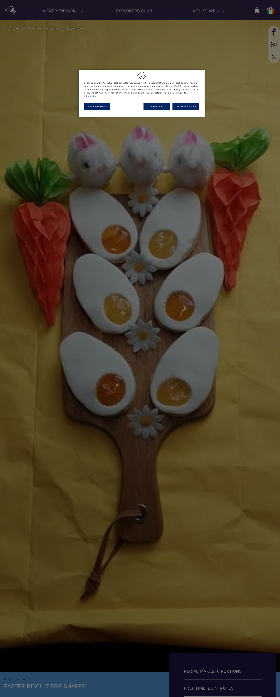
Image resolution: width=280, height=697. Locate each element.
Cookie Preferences (97, 106)
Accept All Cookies (185, 106)
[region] (141, 93)
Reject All (156, 106)
